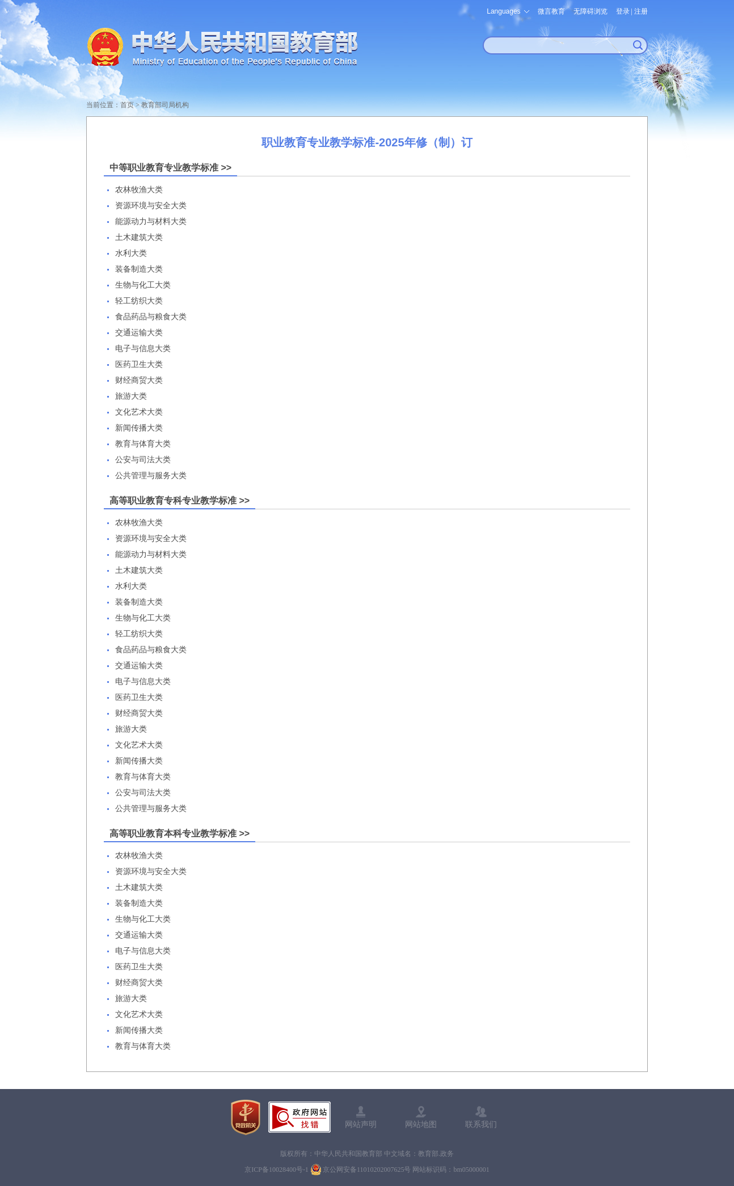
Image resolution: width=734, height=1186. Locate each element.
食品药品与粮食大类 (151, 317)
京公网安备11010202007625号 (367, 1170)
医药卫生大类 (139, 364)
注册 (641, 11)
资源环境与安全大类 (151, 205)
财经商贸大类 (139, 380)
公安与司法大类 (143, 459)
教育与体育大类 (143, 444)
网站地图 (421, 1124)
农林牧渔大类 (139, 189)
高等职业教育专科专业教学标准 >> (179, 500)
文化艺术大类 (139, 412)
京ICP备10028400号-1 (276, 1170)
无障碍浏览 (590, 11)
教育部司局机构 (165, 105)
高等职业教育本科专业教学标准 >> (179, 833)
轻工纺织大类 (139, 301)
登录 (623, 11)
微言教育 (551, 11)
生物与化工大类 (143, 285)
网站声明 (361, 1124)
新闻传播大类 (139, 428)
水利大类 (131, 253)
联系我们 (481, 1124)
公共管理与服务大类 (151, 475)
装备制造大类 (139, 269)
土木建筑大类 (139, 237)
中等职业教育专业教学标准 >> (170, 167)
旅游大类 (131, 396)
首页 (127, 105)
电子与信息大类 (143, 348)
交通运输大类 (139, 332)
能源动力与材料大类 (151, 221)
